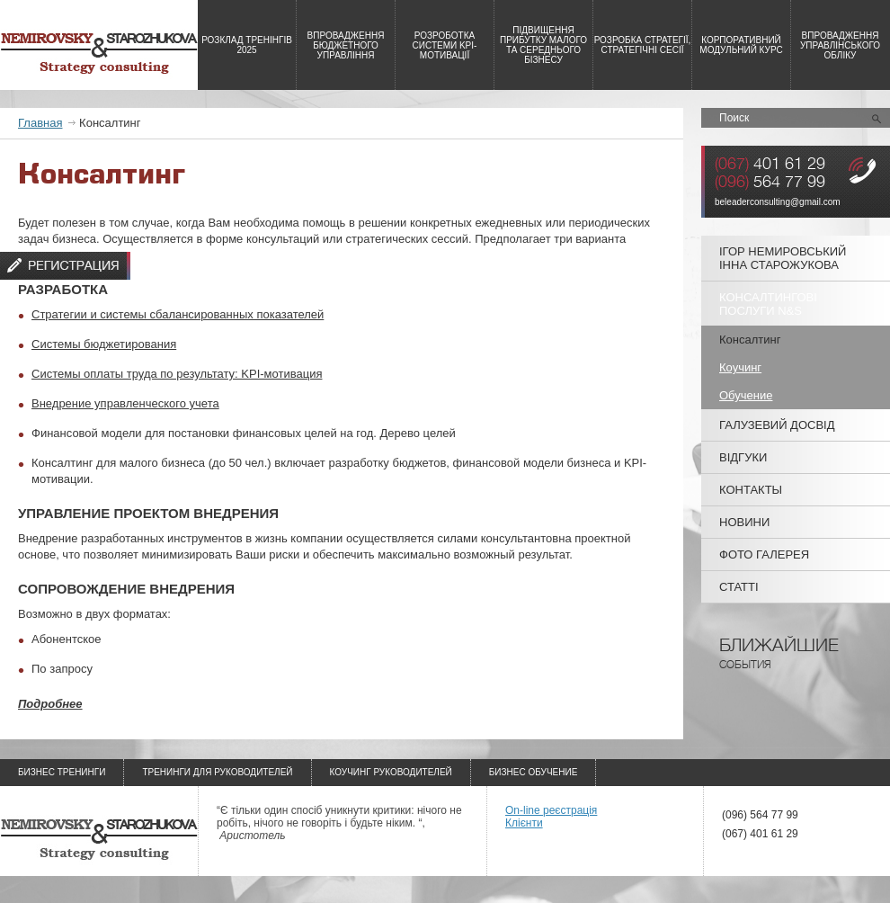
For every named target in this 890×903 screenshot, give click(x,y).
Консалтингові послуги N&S (768, 304)
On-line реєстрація (551, 810)
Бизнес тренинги (61, 772)
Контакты (750, 489)
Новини (744, 522)
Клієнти (524, 823)
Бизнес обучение (533, 772)
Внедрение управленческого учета (125, 403)
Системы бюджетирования (103, 344)
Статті (739, 587)
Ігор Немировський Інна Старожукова (782, 258)
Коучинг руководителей (391, 772)
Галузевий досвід (777, 425)
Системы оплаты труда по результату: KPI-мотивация (176, 373)
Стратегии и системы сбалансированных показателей (177, 314)
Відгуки (743, 457)
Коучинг (740, 367)
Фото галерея (764, 554)
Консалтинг (749, 339)
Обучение (745, 395)
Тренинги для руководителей (217, 772)
